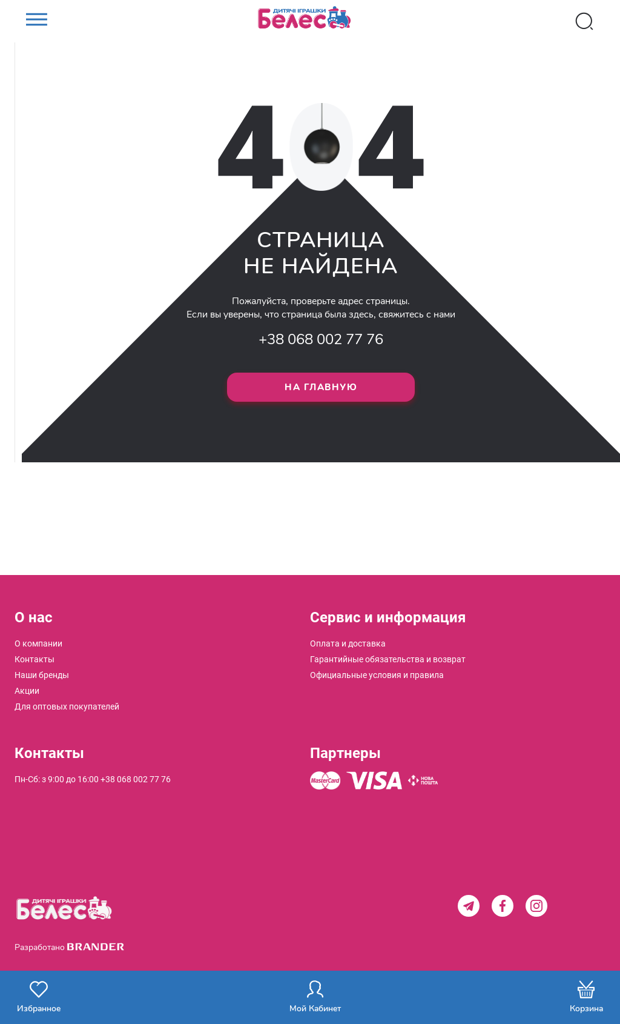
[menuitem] (38, 643)
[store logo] (310, 21)
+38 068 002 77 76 (321, 339)
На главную (321, 387)
